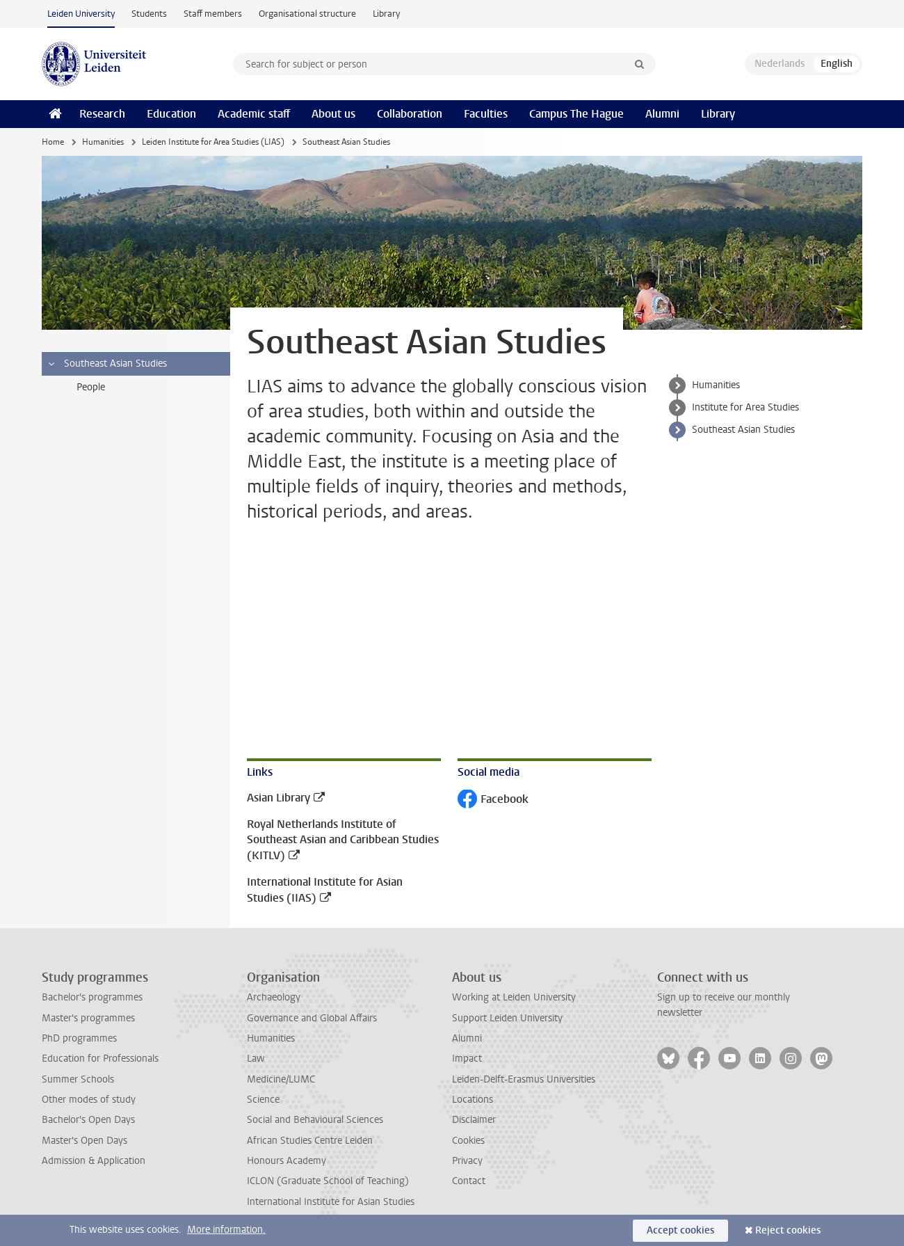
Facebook (493, 800)
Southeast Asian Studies (743, 429)
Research (102, 113)
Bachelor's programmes (92, 997)
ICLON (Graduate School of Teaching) (328, 1181)
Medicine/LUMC (281, 1079)
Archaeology (273, 997)
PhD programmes (79, 1038)
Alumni (662, 113)
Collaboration (409, 113)
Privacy (467, 1160)
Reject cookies (788, 1230)
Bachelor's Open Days (88, 1119)
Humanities (103, 141)
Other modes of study (89, 1099)
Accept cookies (680, 1230)
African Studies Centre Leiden (310, 1140)
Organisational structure (307, 13)
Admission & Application (93, 1160)
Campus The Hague (576, 113)
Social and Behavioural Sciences (315, 1119)
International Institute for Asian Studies (330, 1201)
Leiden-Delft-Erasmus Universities (523, 1079)
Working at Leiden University (514, 997)
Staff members (213, 13)
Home (53, 141)
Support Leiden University (507, 1018)
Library (386, 13)
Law (256, 1058)
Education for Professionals (100, 1058)
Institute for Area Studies (745, 407)
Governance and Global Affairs (312, 1018)
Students (149, 13)
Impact (467, 1058)
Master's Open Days (84, 1140)
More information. (226, 1229)
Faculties (486, 113)
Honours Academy (286, 1160)
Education (171, 113)
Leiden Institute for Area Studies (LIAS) (213, 141)
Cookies (468, 1140)
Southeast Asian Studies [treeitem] (107, 364)
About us (333, 113)
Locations (472, 1099)
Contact (468, 1181)
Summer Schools (78, 1079)
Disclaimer (474, 1119)
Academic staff (254, 113)
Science (263, 1099)
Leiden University (81, 13)
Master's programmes (88, 1018)
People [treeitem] (90, 387)
